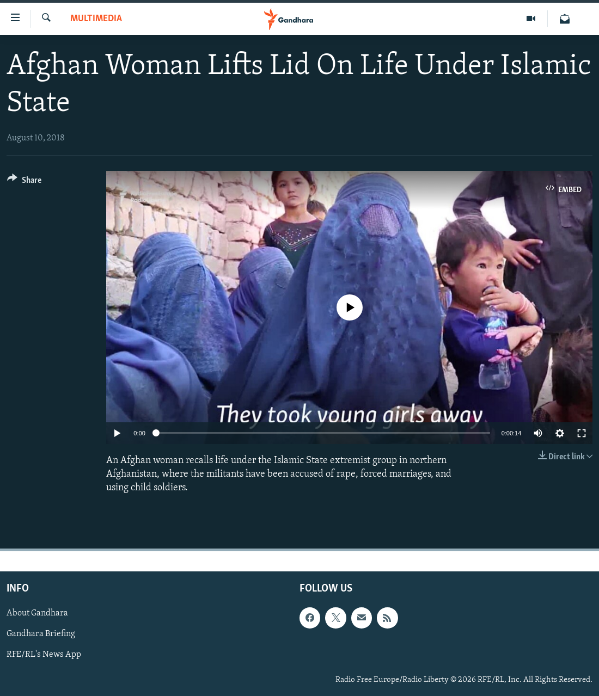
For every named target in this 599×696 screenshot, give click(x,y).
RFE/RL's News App (44, 655)
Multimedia (96, 19)
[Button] (24, 182)
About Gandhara (37, 613)
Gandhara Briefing (41, 634)
